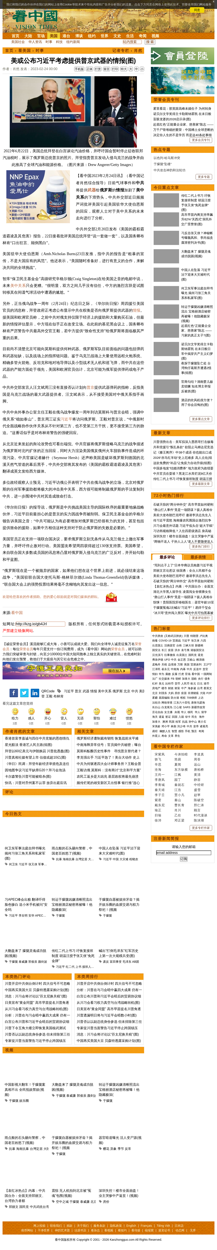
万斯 (180, 664)
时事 (49, 42)
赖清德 (200, 659)
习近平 (66, 419)
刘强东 (163, 693)
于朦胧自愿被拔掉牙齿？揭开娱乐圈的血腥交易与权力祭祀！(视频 (119, 904)
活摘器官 (169, 645)
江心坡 (178, 707)
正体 (89, 69)
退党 (200, 655)
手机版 (79, 69)
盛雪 (197, 790)
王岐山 (191, 659)
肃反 (106, 961)
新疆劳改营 (198, 707)
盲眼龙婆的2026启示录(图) (172, 119)
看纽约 (122, 1230)
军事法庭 (44, 864)
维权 (183, 697)
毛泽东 (126, 961)
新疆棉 (199, 645)
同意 (197, 10)
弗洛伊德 (157, 659)
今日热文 (13, 814)
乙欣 (177, 815)
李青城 (160, 785)
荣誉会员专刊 (166, 100)
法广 (155, 678)
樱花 (106, 1148)
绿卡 (188, 716)
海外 (202, 716)
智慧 (174, 731)
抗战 (185, 721)
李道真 (199, 754)
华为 (161, 674)
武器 (92, 190)
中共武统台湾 (39, 1207)
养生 (177, 735)
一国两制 (206, 674)
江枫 (177, 774)
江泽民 (156, 669)
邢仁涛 (199, 805)
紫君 (158, 800)
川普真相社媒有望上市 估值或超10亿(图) (35, 757)
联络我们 (56, 1225)
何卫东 (13, 864)
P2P (209, 693)
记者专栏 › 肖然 (127, 50)
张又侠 (32, 864)
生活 (130, 36)
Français (146, 1225)
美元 (161, 683)
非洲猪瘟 (193, 693)
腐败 (168, 674)
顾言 (197, 810)
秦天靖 (160, 790)
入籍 (181, 716)
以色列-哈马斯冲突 (167, 158)
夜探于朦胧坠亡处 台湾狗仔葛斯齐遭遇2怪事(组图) (196, 368)
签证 (168, 716)
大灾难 (124, 859)
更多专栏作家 (201, 828)
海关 (155, 716)
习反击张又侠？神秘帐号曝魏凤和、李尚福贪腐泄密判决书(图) (197, 237)
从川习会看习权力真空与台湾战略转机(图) (36, 1009)
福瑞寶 (149, 1230)
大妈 (171, 693)
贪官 (205, 669)
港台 (66, 36)
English (131, 1225)
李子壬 (160, 795)
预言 (194, 731)
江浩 (177, 790)
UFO (167, 659)
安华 (31, 915)
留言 (107, 69)
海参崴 (192, 688)
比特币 (169, 683)
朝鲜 (178, 678)
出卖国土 (157, 645)
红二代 (70, 966)
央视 (177, 712)
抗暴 (59, 859)
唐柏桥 (199, 769)
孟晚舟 (156, 664)
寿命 (164, 735)
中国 (116, 859)
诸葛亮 (204, 726)
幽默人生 (165, 731)
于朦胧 (60, 915)
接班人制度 (89, 966)
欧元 (193, 683)
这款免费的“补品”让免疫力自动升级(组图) (182, 463)
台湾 (200, 688)
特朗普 (194, 635)
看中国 (37, 19)
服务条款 (99, 1225)
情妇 (155, 674)
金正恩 (182, 659)
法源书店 (80, 1230)
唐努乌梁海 (198, 702)
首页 (15, 36)
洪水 (177, 650)
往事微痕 (169, 655)
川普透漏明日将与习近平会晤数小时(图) (107, 1015)
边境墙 (172, 664)
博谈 (79, 36)
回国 (174, 716)
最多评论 (167, 557)
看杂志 (95, 1230)
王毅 (49, 696)
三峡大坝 (188, 645)
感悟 (181, 731)
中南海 (175, 669)
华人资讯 (35, 42)
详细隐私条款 (43, 10)
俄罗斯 (118, 691)
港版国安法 (197, 650)
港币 (206, 683)
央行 (200, 678)
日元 (200, 683)
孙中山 (193, 721)
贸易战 (176, 640)
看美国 (24, 50)
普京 (90, 387)
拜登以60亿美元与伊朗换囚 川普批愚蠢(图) (37, 751)
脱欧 (194, 678)
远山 (197, 764)
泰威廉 (23, 961)
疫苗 (171, 650)
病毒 (155, 640)
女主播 (168, 712)
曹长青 (179, 805)
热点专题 (162, 150)
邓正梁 (179, 820)
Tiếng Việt (163, 1225)
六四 (203, 640)
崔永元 (165, 669)
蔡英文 (208, 688)
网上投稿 (39, 1225)
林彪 (173, 726)
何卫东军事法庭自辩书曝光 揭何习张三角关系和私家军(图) (25, 853)
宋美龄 (156, 726)
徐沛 (158, 820)
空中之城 (62, 1201)
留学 (204, 712)
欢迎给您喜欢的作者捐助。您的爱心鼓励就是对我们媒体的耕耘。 (52, 597)
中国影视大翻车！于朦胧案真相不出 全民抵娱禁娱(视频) (25, 1090)
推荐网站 (27, 1230)
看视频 (108, 1230)
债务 (207, 678)
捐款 (69, 1225)
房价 (106, 1201)
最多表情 (198, 557)
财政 (171, 688)
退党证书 (164, 1230)
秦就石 (179, 785)
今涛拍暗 (181, 754)
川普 (186, 635)
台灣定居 (81, 859)
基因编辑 (164, 697)
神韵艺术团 (62, 1230)
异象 (113, 1148)
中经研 (199, 785)
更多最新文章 (201, 483)
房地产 (156, 688)
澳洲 (165, 721)
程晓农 (133, 859)
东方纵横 (181, 769)
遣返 (161, 716)
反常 (128, 1148)
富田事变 (116, 961)
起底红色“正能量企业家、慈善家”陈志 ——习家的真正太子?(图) (196, 330)
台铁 (179, 645)
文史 (117, 36)
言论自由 (157, 712)
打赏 (98, 69)
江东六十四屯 (182, 702)
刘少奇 (181, 726)
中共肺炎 (157, 635)
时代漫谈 (200, 815)
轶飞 (158, 759)
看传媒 (135, 1230)
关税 (164, 664)
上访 (200, 697)
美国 (53, 36)
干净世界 (44, 1230)
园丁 (177, 779)
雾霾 (155, 697)
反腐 (174, 674)
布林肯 (58, 696)
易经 (155, 731)
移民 (190, 712)
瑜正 (158, 810)
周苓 (197, 759)
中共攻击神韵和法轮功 (169, 170)
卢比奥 (204, 635)
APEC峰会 (42, 915)
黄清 (197, 774)
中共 (134, 691)
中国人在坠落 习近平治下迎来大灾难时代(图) (196, 274)
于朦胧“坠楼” (163, 164)
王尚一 (160, 774)
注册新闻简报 (166, 839)
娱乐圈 (24, 1100)
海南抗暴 (69, 859)
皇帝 (196, 726)
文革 (171, 735)
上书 (78, 966)
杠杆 (155, 683)
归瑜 (158, 815)
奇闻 (142, 36)
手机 (187, 731)
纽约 (92, 36)
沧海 (158, 769)
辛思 (158, 764)
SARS (186, 707)
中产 (184, 688)
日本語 (179, 1225)
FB (172, 678)
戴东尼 (160, 805)
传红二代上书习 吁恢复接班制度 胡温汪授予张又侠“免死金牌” (73, 956)
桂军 (178, 721)
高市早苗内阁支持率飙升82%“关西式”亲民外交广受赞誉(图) (197, 219)
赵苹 (197, 795)
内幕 (183, 669)
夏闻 (177, 764)
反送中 (197, 669)
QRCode (47, 691)
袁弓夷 (185, 650)
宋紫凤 (160, 754)
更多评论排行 (201, 617)
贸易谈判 (196, 664)
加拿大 (186, 678)
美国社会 (18, 42)
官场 (41, 36)
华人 (183, 712)
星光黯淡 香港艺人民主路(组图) (28, 745)
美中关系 (18, 285)
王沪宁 (207, 664)
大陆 (28, 36)
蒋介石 (202, 721)
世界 (104, 36)
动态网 (179, 1230)
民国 (171, 721)
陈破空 (199, 800)
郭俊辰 (32, 961)
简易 (177, 759)
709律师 (192, 697)
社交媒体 (164, 678)
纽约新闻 (73, 42)
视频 (155, 36)
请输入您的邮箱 (184, 847)
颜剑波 (42, 961)
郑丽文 (13, 1207)
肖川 (177, 810)
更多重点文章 (201, 419)
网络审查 (166, 702)
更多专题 (204, 176)
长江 (164, 650)
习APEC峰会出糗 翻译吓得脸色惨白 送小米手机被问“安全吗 (26, 904)
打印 (115, 69)
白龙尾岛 (166, 707)
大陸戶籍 (94, 859)
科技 (59, 42)
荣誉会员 (26, 649)
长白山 (156, 707)
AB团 (135, 961)
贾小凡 (179, 795)
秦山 (177, 800)
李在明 (23, 915)
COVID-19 (165, 640)
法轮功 (156, 702)
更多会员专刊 (201, 140)
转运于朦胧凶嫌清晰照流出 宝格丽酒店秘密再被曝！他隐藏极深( (72, 904)
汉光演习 (157, 655)
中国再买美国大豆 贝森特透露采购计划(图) (37, 990)
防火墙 (175, 697)
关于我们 (83, 1225)
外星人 (156, 735)
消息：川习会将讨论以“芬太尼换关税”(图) (36, 996)
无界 (193, 1230)
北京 (127, 691)
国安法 (156, 650)
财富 (177, 688)
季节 (121, 1148)
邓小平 (165, 726)
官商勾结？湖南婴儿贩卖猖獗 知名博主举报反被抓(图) (197, 386)
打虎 (181, 674)
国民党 (24, 1207)
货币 (177, 683)
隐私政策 (116, 1225)
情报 (136, 310)
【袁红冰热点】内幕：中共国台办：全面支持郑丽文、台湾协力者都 (25, 1196)
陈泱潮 (199, 820)
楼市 (164, 688)
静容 (197, 779)
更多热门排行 (201, 546)
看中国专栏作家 (168, 746)
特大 (124, 69)
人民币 (185, 683)
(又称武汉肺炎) (173, 635)
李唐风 (160, 779)
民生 (195, 716)
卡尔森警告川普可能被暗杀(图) (28, 776)
